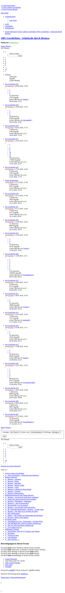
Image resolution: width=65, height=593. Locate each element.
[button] (5, 52)
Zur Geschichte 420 (11, 126)
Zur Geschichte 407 (11, 414)
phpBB (11, 570)
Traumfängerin (28, 275)
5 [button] (5, 65)
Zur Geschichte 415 (11, 280)
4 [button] (5, 63)
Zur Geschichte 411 (11, 293)
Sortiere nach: (32, 432)
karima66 (26, 320)
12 (10, 156)
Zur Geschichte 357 (11, 139)
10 (10, 152)
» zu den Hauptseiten (8, 5)
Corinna (25, 248)
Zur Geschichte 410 (11, 388)
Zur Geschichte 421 (11, 84)
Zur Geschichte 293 (11, 105)
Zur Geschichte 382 (11, 363)
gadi (24, 133)
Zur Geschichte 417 (11, 207)
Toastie (25, 99)
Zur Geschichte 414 (11, 233)
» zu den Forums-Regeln (9, 9)
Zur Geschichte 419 (11, 167)
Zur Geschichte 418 (11, 194)
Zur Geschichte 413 (11, 312)
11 (10, 154)
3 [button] (5, 62)
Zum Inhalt (4, 13)
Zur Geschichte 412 (11, 344)
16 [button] (6, 69)
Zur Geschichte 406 (11, 254)
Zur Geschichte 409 (11, 401)
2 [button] (5, 60)
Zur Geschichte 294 (11, 326)
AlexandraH (27, 120)
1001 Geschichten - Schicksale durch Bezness (25, 38)
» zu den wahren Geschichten (11, 7)
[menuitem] (13, 20)
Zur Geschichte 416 (11, 220)
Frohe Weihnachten (11, 180)
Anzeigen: (11, 432)
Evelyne (11, 86)
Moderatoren (14, 43)
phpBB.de (24, 574)
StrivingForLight (28, 382)
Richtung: (52, 432)
